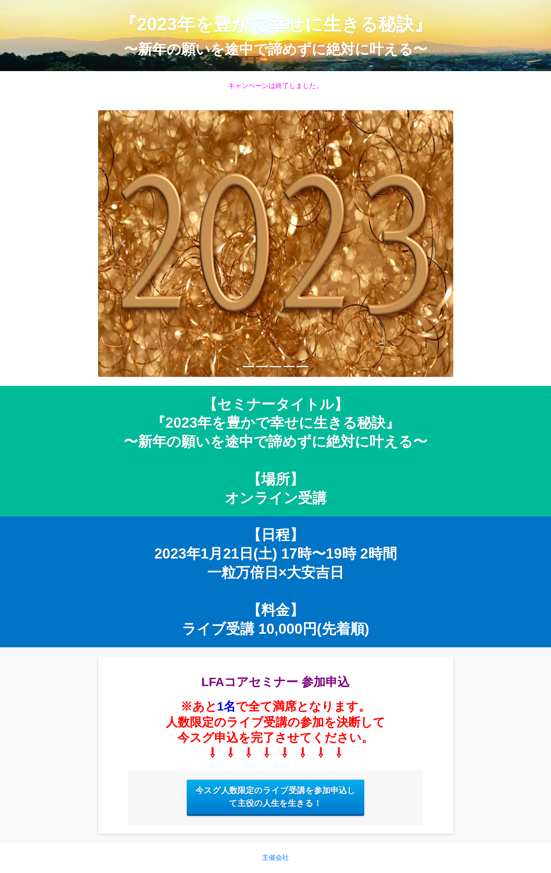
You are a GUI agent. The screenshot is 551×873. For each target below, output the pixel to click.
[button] (124, 243)
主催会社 (275, 857)
